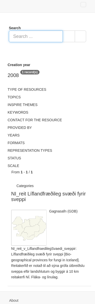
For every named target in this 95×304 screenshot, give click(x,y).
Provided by (20, 128)
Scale (13, 166)
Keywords (18, 112)
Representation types (30, 150)
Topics (14, 97)
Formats (16, 143)
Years (14, 135)
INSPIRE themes (22, 105)
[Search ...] (36, 36)
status (14, 158)
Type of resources (27, 89)
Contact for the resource (35, 120)
